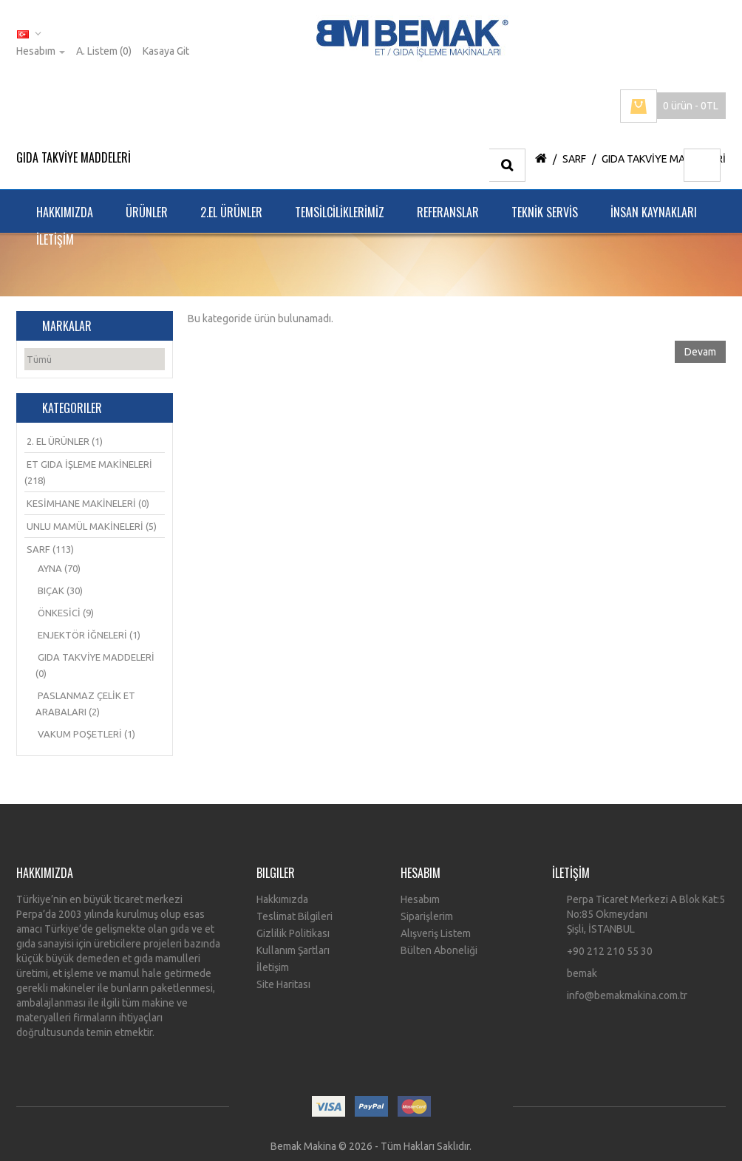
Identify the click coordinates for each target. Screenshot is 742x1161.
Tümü (39, 359)
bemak (582, 973)
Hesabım (420, 899)
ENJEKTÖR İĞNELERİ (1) (89, 635)
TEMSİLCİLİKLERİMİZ (339, 212)
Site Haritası (283, 984)
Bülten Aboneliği (439, 950)
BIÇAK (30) (60, 590)
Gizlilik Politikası (293, 933)
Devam (700, 352)
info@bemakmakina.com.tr (627, 995)
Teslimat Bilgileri (294, 916)
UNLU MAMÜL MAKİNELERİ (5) (92, 526)
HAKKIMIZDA (64, 212)
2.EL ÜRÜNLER (231, 212)
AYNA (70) (59, 568)
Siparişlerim (427, 916)
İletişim (272, 967)
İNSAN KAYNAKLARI (653, 212)
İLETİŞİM (55, 239)
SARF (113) (50, 549)
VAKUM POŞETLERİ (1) (86, 734)
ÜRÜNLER (147, 212)
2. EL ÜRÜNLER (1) (65, 441)
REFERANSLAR (448, 212)
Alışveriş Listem (436, 933)
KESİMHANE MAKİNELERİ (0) (88, 503)
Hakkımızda (282, 899)
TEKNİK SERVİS (544, 212)
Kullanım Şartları (293, 950)
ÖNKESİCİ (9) (66, 612)
